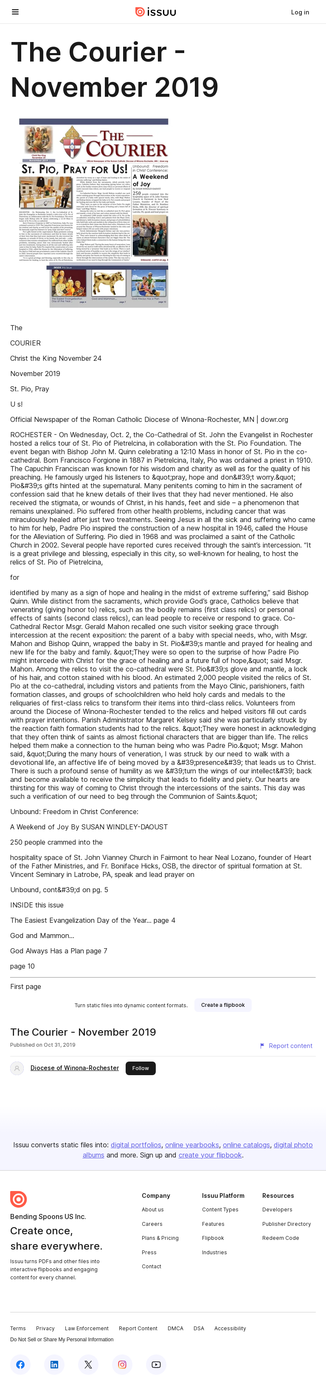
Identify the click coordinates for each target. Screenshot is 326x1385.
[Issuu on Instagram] (122, 1364)
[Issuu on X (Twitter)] (88, 1364)
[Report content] (286, 1046)
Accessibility (230, 1328)
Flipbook (213, 1238)
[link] (300, 11)
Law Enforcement (87, 1328)
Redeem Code (280, 1238)
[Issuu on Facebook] (20, 1364)
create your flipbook (210, 1155)
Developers (277, 1209)
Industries (214, 1252)
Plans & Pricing (160, 1238)
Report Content (138, 1328)
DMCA (175, 1328)
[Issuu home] (156, 12)
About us (153, 1209)
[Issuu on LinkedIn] (54, 1364)
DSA (199, 1328)
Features (213, 1224)
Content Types (220, 1209)
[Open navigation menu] (15, 11)
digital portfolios (136, 1145)
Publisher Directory (286, 1224)
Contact (151, 1266)
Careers (152, 1224)
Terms (18, 1328)
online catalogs (246, 1145)
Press (149, 1252)
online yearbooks (192, 1145)
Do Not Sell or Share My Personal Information (61, 1340)
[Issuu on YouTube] (156, 1364)
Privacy (45, 1328)
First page (25, 986)
